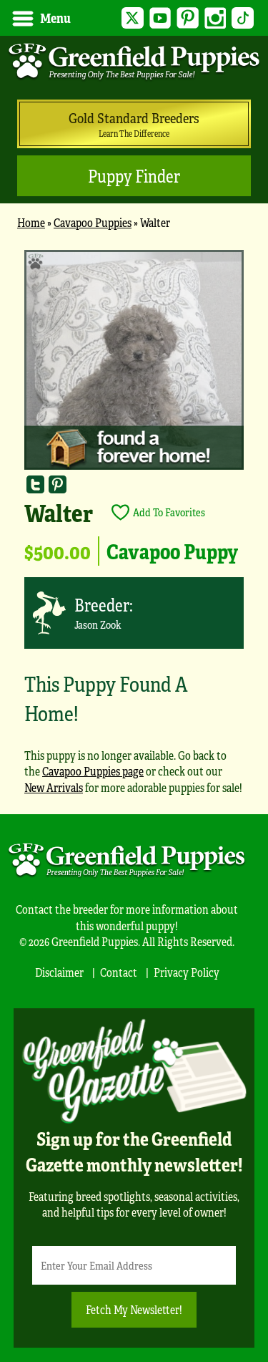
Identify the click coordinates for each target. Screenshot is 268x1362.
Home (31, 222)
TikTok (243, 18)
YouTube (160, 18)
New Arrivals (53, 787)
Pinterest (188, 18)
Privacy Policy (186, 972)
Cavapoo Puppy (172, 551)
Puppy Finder (134, 175)
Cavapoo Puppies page (93, 771)
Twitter (132, 18)
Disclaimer (59, 972)
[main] (134, 528)
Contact (118, 972)
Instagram (215, 18)
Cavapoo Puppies (92, 222)
